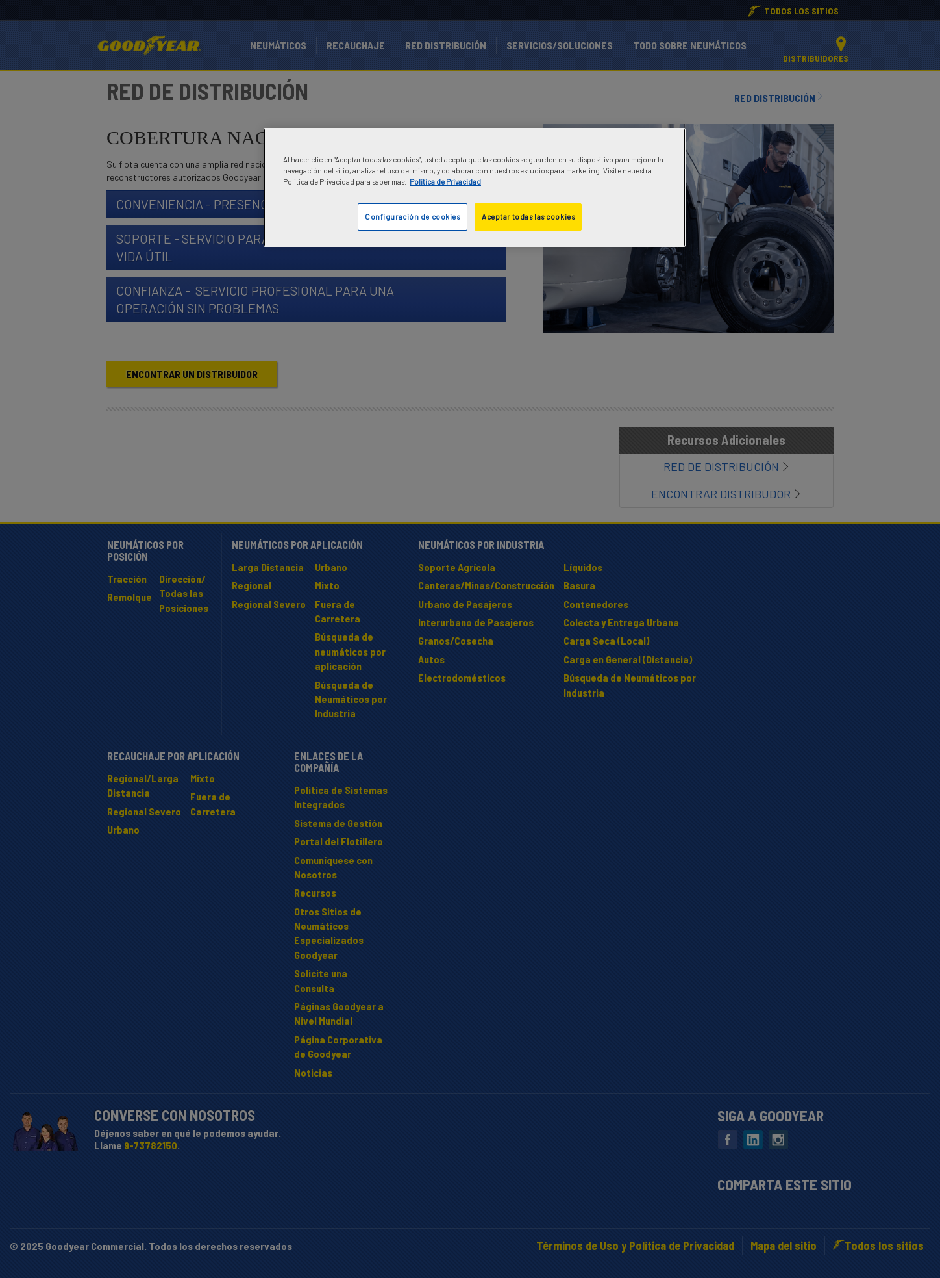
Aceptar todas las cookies (528, 216)
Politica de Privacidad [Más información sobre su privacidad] (445, 181)
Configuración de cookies (412, 216)
